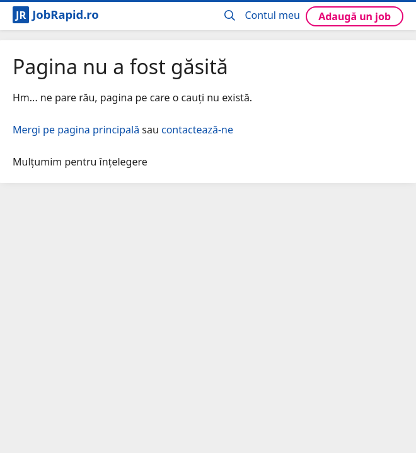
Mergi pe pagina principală (76, 130)
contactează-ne (197, 130)
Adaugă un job (354, 16)
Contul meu (272, 15)
